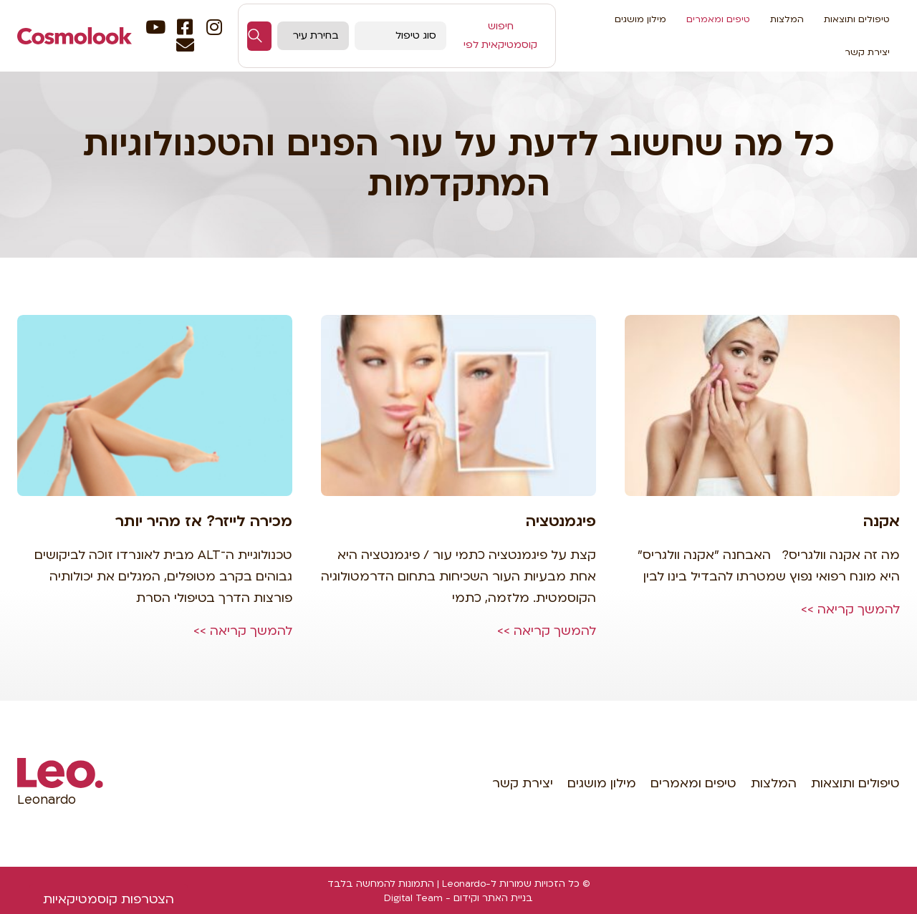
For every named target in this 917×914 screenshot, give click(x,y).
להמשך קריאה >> (850, 609)
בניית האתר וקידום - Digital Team (458, 898)
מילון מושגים (640, 19)
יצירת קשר (867, 52)
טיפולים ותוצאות (857, 19)
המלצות (787, 19)
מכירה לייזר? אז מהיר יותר (203, 521)
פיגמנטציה (561, 521)
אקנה (881, 521)
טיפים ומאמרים (718, 19)
